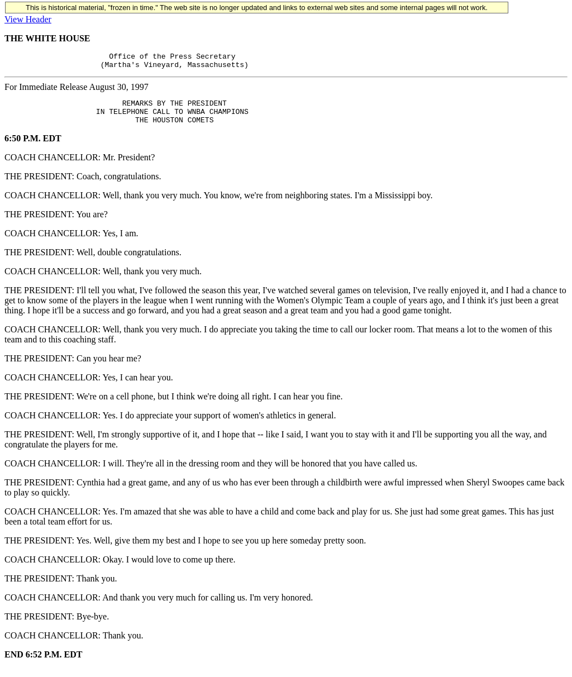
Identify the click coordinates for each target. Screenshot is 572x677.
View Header (27, 19)
